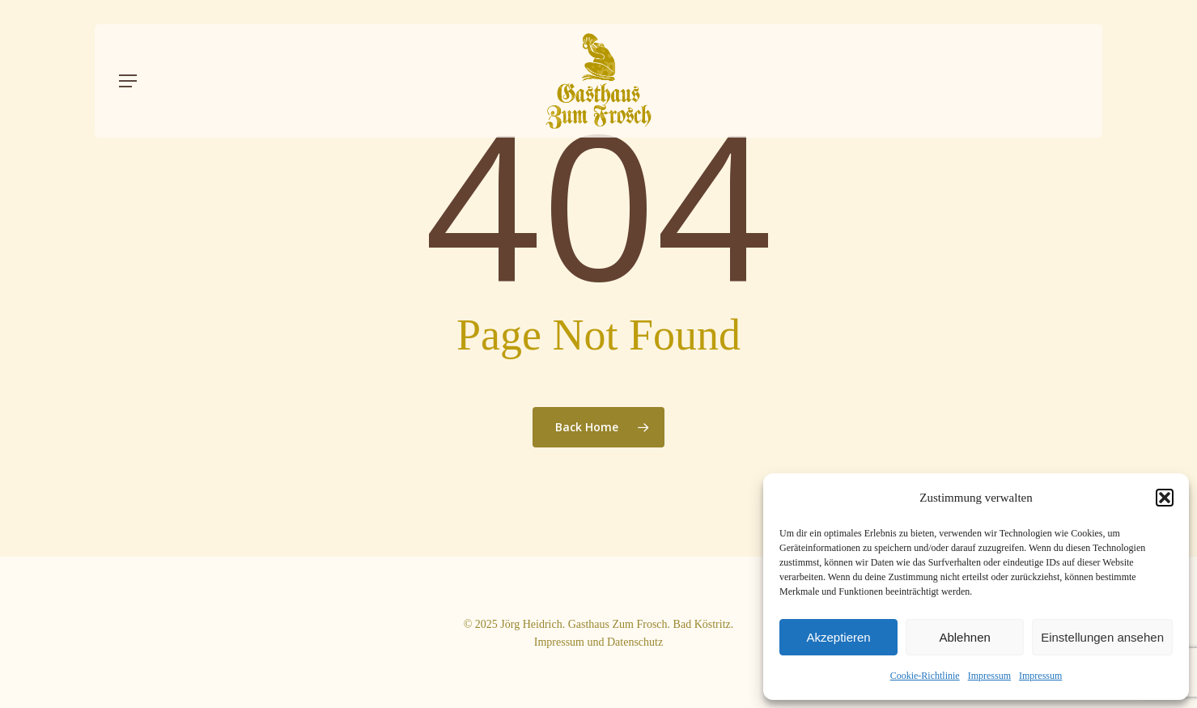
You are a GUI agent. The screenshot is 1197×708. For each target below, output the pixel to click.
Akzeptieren (838, 637)
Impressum (989, 675)
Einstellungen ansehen (1102, 637)
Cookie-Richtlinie (925, 675)
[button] (1165, 498)
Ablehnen (964, 637)
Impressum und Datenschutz (598, 642)
